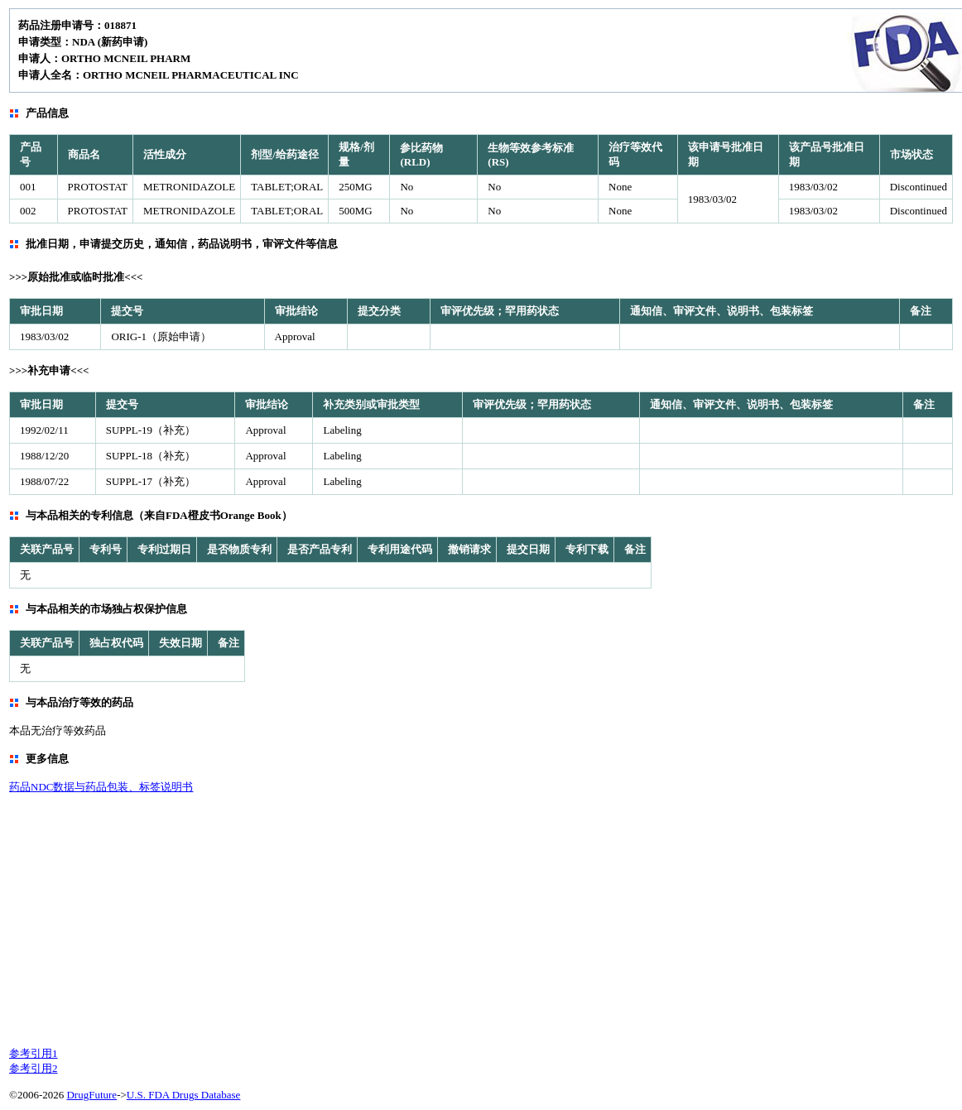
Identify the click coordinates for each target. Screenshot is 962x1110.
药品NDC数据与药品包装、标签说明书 (101, 787)
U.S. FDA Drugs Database (184, 1094)
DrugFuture (91, 1094)
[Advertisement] (380, 919)
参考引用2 (33, 1068)
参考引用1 (33, 1053)
